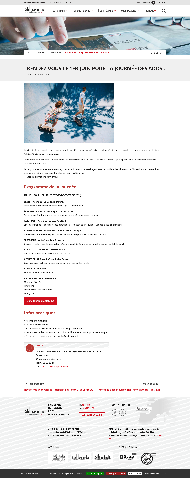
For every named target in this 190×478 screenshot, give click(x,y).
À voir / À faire (105, 10)
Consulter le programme (40, 301)
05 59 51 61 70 (88, 408)
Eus (163, 3)
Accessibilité (145, 3)
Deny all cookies (116, 473)
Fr (159, 3)
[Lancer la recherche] (163, 10)
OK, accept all (95, 473)
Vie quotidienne (82, 10)
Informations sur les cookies (157, 473)
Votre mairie (59, 10)
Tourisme (149, 10)
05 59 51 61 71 (87, 404)
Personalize (135, 473)
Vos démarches (128, 10)
